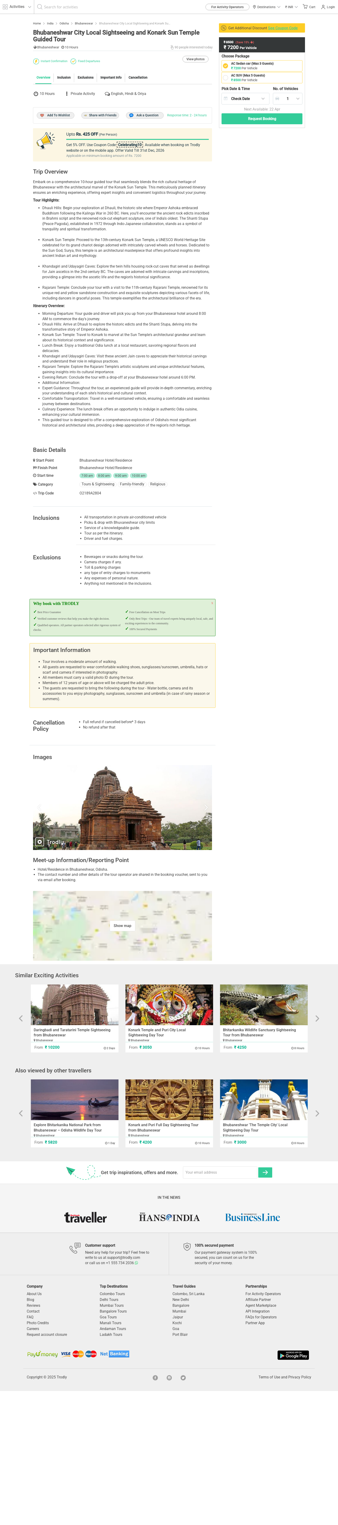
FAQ (30, 1451)
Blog (30, 1433)
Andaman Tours (113, 1463)
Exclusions (85, 162)
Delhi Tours (109, 1433)
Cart (309, 6)
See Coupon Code (283, 28)
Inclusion (64, 162)
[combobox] (245, 98)
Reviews (33, 1439)
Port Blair (180, 1468)
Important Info (111, 162)
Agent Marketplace (260, 1439)
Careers (33, 1463)
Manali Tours (110, 1457)
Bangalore (180, 1439)
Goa (175, 1463)
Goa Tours (108, 1451)
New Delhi (180, 1433)
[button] (291, 7)
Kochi (177, 1457)
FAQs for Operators (261, 1451)
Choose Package (235, 56)
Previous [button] (60, 941)
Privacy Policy (299, 1511)
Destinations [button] (266, 7)
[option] (122, 941)
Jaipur (177, 1451)
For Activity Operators (227, 7)
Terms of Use (269, 1511)
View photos (195, 144)
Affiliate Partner (258, 1433)
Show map (122, 1060)
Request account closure (47, 1468)
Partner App (255, 1457)
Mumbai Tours (112, 1439)
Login (328, 7)
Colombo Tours (112, 1428)
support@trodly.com (123, 1391)
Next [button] (185, 941)
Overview (43, 162)
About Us (34, 1428)
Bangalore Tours (113, 1445)
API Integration (257, 1445)
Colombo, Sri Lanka (188, 1428)
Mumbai (179, 1445)
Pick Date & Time (236, 89)
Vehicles (285, 89)
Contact (33, 1445)
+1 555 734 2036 (122, 1397)
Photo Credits (38, 1457)
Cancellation (138, 162)
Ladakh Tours (111, 1468)
